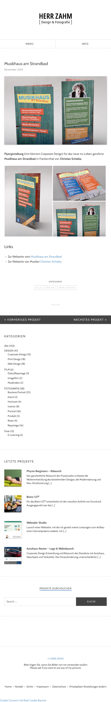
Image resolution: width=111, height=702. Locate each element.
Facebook (32, 631)
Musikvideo (14, 382)
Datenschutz (59, 686)
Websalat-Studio (37, 522)
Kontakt (19, 686)
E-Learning (13, 435)
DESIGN (50, 287)
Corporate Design (17, 354)
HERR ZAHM (55, 18)
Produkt (12, 416)
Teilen (55, 305)
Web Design (14, 363)
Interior (12, 406)
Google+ (41, 631)
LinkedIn (69, 631)
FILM (7, 369)
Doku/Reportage (17, 373)
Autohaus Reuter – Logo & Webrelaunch (50, 548)
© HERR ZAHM (55, 658)
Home (8, 686)
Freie (7, 431)
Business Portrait (17, 392)
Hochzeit (12, 401)
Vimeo (60, 631)
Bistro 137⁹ (33, 497)
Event (11, 397)
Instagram (51, 631)
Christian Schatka (50, 261)
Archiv (30, 686)
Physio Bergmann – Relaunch (44, 471)
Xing (78, 631)
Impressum (43, 686)
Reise (11, 420)
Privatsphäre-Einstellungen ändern (87, 686)
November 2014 (13, 69)
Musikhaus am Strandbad (46, 256)
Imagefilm (13, 378)
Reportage (13, 425)
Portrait (12, 411)
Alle (39, 287)
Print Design (67, 287)
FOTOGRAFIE (11, 388)
